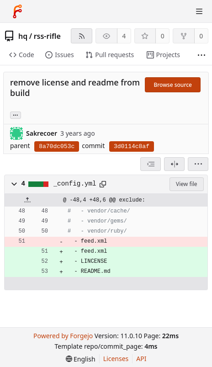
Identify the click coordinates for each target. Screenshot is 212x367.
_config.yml (74, 183)
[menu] (198, 164)
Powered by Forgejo (63, 335)
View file (186, 184)
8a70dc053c (56, 146)
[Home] (17, 11)
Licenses (116, 358)
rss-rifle (47, 36)
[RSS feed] (81, 35)
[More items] (201, 55)
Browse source (173, 85)
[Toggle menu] (199, 11)
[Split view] (174, 164)
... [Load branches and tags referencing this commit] (15, 114)
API (141, 358)
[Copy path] (102, 184)
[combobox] (150, 164)
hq (22, 36)
